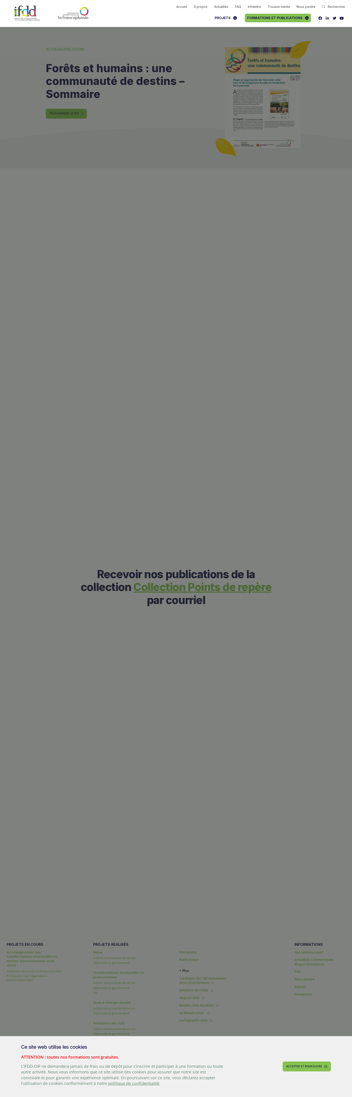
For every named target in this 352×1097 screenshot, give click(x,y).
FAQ (238, 7)
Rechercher (333, 7)
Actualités (221, 7)
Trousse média (279, 7)
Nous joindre (306, 7)
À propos (200, 7)
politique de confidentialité (133, 1083)
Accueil (181, 7)
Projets (226, 18)
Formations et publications (278, 18)
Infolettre (254, 7)
